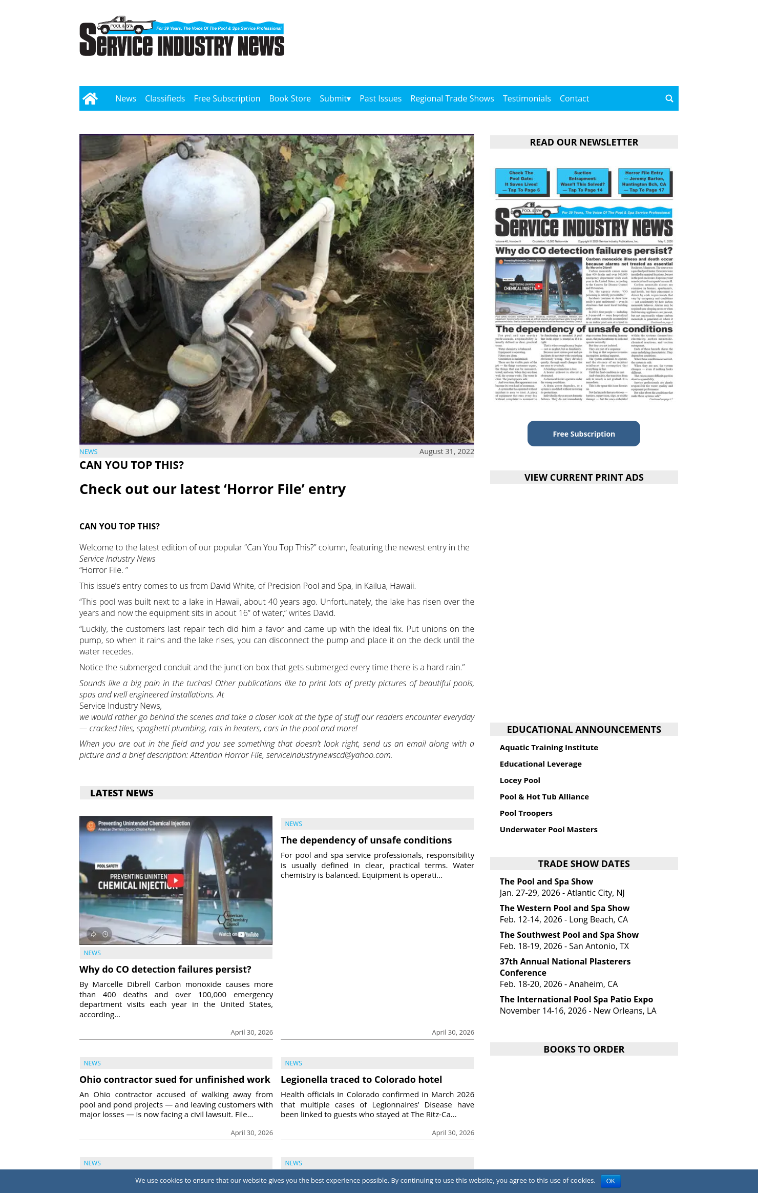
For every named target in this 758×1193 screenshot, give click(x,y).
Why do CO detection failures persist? (165, 969)
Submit (333, 98)
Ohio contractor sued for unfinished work (174, 1079)
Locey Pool (520, 780)
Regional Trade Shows (452, 98)
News (125, 98)
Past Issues (381, 98)
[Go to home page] (89, 98)
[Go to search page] (669, 98)
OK (610, 1181)
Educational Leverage (541, 763)
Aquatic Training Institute (549, 747)
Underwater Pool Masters (549, 829)
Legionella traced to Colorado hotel (361, 1079)
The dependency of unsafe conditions (366, 840)
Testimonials (527, 98)
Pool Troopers (526, 813)
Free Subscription (227, 98)
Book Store (290, 98)
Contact (574, 98)
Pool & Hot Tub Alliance (544, 796)
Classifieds (165, 98)
